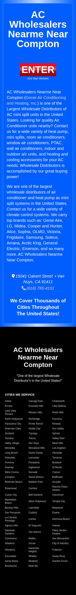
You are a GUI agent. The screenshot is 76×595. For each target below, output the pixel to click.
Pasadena (34, 462)
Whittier (33, 556)
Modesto (33, 561)
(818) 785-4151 (38, 288)
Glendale (57, 452)
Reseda (56, 423)
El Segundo (35, 525)
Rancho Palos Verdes (59, 488)
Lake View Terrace (10, 412)
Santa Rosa (58, 556)
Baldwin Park (36, 481)
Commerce (11, 538)
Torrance (57, 457)
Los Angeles (58, 448)
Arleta (8, 401)
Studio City (34, 428)
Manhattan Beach (10, 501)
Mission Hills (35, 412)
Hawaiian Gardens (10, 532)
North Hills (57, 412)
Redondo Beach (13, 481)
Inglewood (34, 467)
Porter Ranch (36, 423)
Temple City (58, 501)
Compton (10, 477)
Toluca (32, 438)
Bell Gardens (36, 494)
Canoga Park (36, 401)
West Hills (57, 443)
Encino (8, 406)
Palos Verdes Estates (59, 532)
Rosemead (11, 488)
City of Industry (60, 543)
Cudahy (33, 512)
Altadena (9, 543)
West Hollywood (37, 501)
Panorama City (13, 423)
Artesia (56, 525)
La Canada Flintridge (11, 519)
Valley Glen (58, 438)
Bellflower (57, 477)
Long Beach (11, 452)
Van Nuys (34, 443)
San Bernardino (60, 538)
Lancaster (34, 457)
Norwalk (33, 472)
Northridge (34, 418)
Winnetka (10, 448)
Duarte (56, 512)
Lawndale (34, 507)
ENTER (38, 69)
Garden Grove (60, 561)
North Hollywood (14, 418)
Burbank (56, 462)
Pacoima (57, 418)
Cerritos (33, 488)
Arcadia (56, 481)
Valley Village (12, 443)
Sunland (9, 433)
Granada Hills (36, 406)
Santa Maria (11, 561)
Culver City (11, 494)
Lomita (32, 519)
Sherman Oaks (13, 428)
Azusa (32, 543)
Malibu (32, 538)
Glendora (10, 549)
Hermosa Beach (61, 519)
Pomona (9, 462)
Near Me (33, 566)
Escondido (10, 556)
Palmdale (10, 457)
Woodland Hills (37, 448)
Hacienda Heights (34, 550)
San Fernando (12, 512)
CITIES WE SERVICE (19, 394)
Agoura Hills (11, 525)
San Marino (35, 532)
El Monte (57, 467)
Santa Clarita (36, 452)
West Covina (12, 472)
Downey (9, 467)
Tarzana (9, 438)
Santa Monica (36, 477)
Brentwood (10, 566)
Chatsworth (58, 401)
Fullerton (57, 549)
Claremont (57, 494)
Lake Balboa (59, 406)
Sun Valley (58, 428)
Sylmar (56, 433)
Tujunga (33, 433)
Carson (56, 472)
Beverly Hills (11, 507)
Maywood (57, 507)
